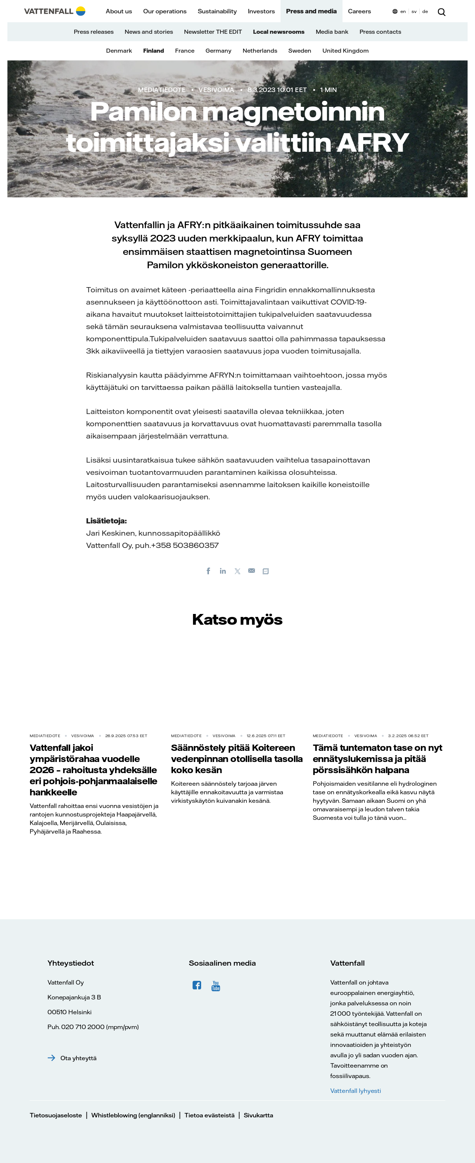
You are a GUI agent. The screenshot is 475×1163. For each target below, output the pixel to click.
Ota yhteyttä (78, 1058)
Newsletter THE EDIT (213, 31)
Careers (359, 11)
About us (119, 11)
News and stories (149, 31)
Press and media (311, 11)
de (425, 11)
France (184, 50)
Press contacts (380, 31)
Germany (219, 50)
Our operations (165, 11)
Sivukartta (258, 1115)
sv (414, 11)
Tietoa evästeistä (209, 1115)
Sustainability (217, 11)
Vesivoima (217, 89)
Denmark (119, 50)
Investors (261, 11)
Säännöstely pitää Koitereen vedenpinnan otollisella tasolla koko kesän (237, 758)
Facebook (197, 985)
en (403, 11)
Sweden (299, 50)
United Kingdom (345, 50)
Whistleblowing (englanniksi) (133, 1115)
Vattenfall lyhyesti (355, 1090)
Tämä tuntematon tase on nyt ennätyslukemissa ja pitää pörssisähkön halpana (378, 758)
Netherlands (260, 50)
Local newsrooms (279, 31)
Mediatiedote (162, 89)
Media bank (332, 31)
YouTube (217, 985)
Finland (153, 50)
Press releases (94, 31)
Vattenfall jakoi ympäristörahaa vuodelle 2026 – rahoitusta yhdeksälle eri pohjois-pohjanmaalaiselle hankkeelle (93, 770)
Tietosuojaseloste (56, 1115)
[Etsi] (441, 11)
